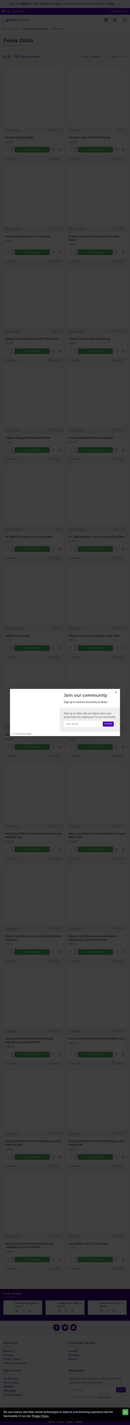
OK (125, 1412)
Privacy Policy (40, 1416)
